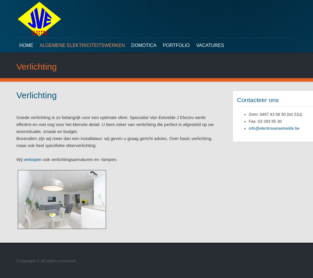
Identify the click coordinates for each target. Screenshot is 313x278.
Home (26, 45)
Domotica (143, 45)
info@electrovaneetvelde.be (274, 128)
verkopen (33, 159)
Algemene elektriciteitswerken (82, 45)
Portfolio (176, 45)
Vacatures (210, 45)
